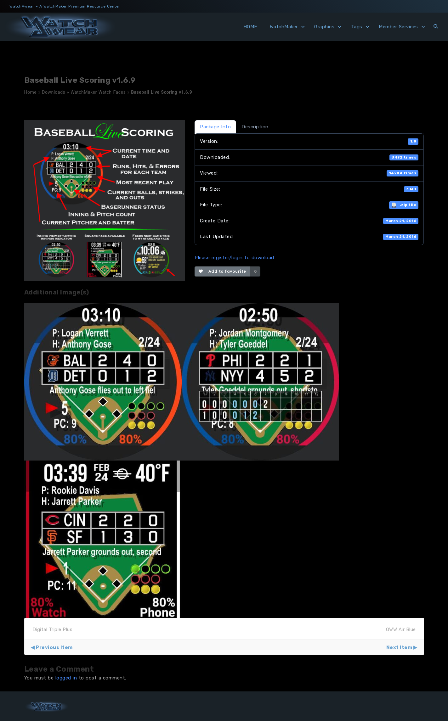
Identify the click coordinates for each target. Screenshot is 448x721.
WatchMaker (284, 27)
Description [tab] (255, 127)
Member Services (398, 27)
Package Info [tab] (215, 127)
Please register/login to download (234, 257)
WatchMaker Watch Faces (98, 92)
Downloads (53, 92)
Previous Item (54, 647)
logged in (66, 678)
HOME (250, 27)
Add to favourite (222, 271)
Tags (356, 27)
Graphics (324, 27)
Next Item (399, 647)
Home (30, 92)
